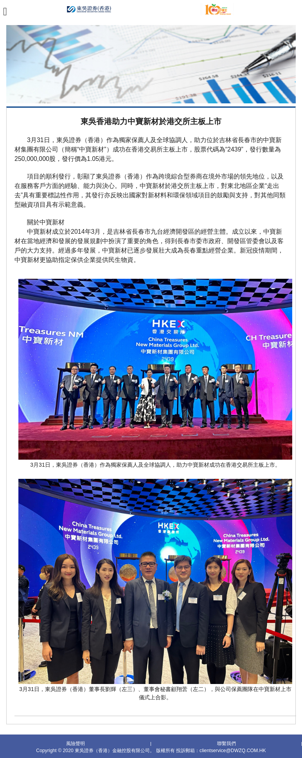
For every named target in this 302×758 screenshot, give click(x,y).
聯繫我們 (226, 743)
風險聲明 (75, 743)
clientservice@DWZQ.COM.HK (233, 750)
